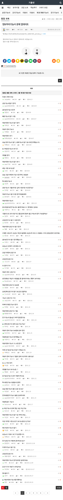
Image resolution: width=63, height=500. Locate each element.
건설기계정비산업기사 (31, 252)
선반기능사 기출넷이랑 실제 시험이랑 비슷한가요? (31, 187)
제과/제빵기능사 (42, 12)
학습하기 (33, 7)
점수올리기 (31, 473)
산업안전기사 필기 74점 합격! (31, 220)
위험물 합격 (31, 155)
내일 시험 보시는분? (31, 168)
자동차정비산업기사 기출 (31, 311)
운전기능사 (6, 12)
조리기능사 (16, 12)
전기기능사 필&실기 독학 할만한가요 (31, 317)
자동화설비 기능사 (31, 402)
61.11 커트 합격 (31, 363)
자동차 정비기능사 (31, 129)
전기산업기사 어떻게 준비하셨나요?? (13, 441)
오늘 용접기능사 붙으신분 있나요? (31, 389)
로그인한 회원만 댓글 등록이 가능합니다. (31, 73)
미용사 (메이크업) (7, 97)
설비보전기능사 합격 (31, 110)
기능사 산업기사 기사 (31, 298)
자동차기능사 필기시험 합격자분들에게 (31, 194)
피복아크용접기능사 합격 (31, 304)
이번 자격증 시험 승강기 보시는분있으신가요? (31, 421)
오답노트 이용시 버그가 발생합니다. (31, 434)
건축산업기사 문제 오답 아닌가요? (31, 324)
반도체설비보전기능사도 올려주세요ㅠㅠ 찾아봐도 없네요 (20, 207)
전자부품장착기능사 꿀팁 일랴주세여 (13, 395)
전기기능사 (55, 12)
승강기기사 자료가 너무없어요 (31, 467)
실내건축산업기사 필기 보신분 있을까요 (14, 291)
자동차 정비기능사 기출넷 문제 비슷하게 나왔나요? (31, 356)
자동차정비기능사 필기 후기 (31, 162)
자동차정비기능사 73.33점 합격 (31, 343)
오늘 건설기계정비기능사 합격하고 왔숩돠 (31, 174)
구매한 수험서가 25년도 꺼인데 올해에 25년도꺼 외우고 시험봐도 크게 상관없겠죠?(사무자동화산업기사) (32, 233)
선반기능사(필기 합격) (31, 103)
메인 (9, 7)
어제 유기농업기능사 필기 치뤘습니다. (31, 350)
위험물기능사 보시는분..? (10, 369)
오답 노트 (24, 7)
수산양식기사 (6, 265)
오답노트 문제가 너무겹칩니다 (31, 246)
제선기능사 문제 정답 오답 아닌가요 (31, 408)
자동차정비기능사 (31, 200)
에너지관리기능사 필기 (31, 428)
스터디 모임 (43, 7)
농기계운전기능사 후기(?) (31, 149)
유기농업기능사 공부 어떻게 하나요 (31, 376)
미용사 (25, 12)
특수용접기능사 (7, 181)
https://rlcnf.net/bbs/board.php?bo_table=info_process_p (24, 34)
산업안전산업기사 (31, 259)
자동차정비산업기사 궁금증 (10, 285)
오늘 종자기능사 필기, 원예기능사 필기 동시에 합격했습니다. (31, 142)
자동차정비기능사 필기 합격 (31, 123)
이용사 (32, 12)
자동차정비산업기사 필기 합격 (31, 226)
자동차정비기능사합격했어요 (31, 479)
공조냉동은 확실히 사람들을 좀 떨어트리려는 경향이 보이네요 (31, 278)
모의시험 (16, 7)
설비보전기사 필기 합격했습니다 (31, 239)
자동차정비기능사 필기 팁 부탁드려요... (14, 415)
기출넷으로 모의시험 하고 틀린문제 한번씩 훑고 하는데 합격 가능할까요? (31, 213)
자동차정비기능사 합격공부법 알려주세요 (31, 460)
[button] (60, 80)
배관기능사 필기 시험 (8, 116)
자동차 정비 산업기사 (31, 272)
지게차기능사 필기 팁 (31, 447)
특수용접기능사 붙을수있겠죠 (31, 382)
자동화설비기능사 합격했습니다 (31, 337)
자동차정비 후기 (31, 136)
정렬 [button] (59, 488)
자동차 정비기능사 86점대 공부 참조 (31, 330)
